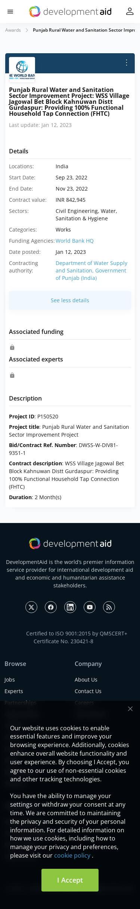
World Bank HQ (75, 240)
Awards (13, 30)
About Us (86, 679)
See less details (70, 300)
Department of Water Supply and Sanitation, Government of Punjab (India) (91, 270)
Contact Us (88, 691)
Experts (13, 691)
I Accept (70, 879)
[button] (10, 11)
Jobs (9, 679)
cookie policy (72, 855)
